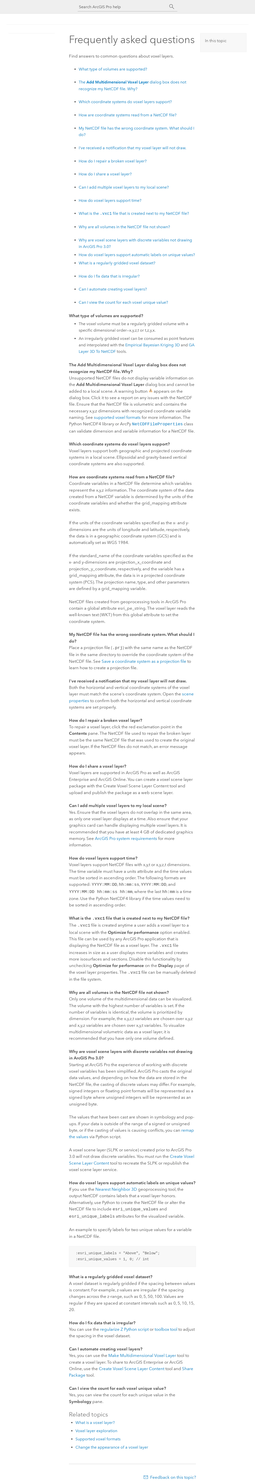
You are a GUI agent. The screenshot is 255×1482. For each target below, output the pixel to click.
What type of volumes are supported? (113, 69)
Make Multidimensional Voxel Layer (142, 1350)
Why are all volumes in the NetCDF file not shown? (124, 226)
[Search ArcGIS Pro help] (122, 6)
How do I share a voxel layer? (105, 174)
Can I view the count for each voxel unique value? (123, 302)
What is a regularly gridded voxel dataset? (117, 263)
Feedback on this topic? (173, 1472)
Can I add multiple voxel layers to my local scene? (124, 187)
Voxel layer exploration (96, 1425)
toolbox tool (166, 1324)
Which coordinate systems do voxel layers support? (125, 101)
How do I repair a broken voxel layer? (113, 161)
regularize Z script (124, 1324)
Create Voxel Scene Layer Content (131, 1363)
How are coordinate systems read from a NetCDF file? (128, 115)
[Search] (171, 6)
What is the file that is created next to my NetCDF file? (134, 213)
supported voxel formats (117, 417)
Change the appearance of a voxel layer (111, 1442)
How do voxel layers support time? (110, 200)
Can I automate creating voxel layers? (113, 289)
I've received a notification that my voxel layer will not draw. (132, 148)
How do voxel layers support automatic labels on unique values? (137, 254)
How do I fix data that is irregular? (109, 276)
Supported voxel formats (98, 1434)
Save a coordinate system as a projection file (144, 660)
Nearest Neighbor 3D (116, 1185)
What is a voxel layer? (95, 1417)
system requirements (126, 837)
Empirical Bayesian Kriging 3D (152, 345)
